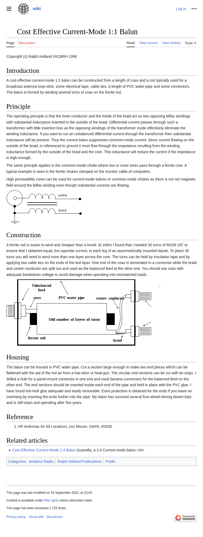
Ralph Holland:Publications (79, 461)
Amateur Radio (41, 461)
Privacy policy (16, 517)
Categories (17, 461)
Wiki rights (51, 500)
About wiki (36, 517)
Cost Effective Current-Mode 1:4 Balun (43, 450)
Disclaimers (55, 517)
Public (111, 461)
